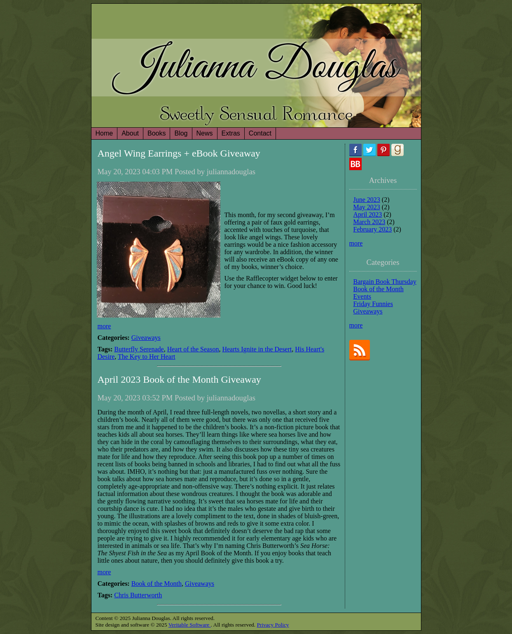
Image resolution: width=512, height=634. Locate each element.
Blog (180, 133)
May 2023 (366, 207)
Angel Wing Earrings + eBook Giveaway (179, 153)
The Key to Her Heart (146, 356)
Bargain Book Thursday (384, 281)
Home (104, 133)
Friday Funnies (373, 303)
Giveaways (146, 337)
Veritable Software (189, 625)
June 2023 (366, 199)
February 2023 (372, 229)
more (104, 326)
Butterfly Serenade (139, 349)
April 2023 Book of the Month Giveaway (179, 379)
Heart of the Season (193, 349)
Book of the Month (156, 583)
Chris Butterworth (138, 595)
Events (362, 296)
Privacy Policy (273, 625)
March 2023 (369, 221)
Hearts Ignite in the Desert (257, 349)
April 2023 (367, 214)
